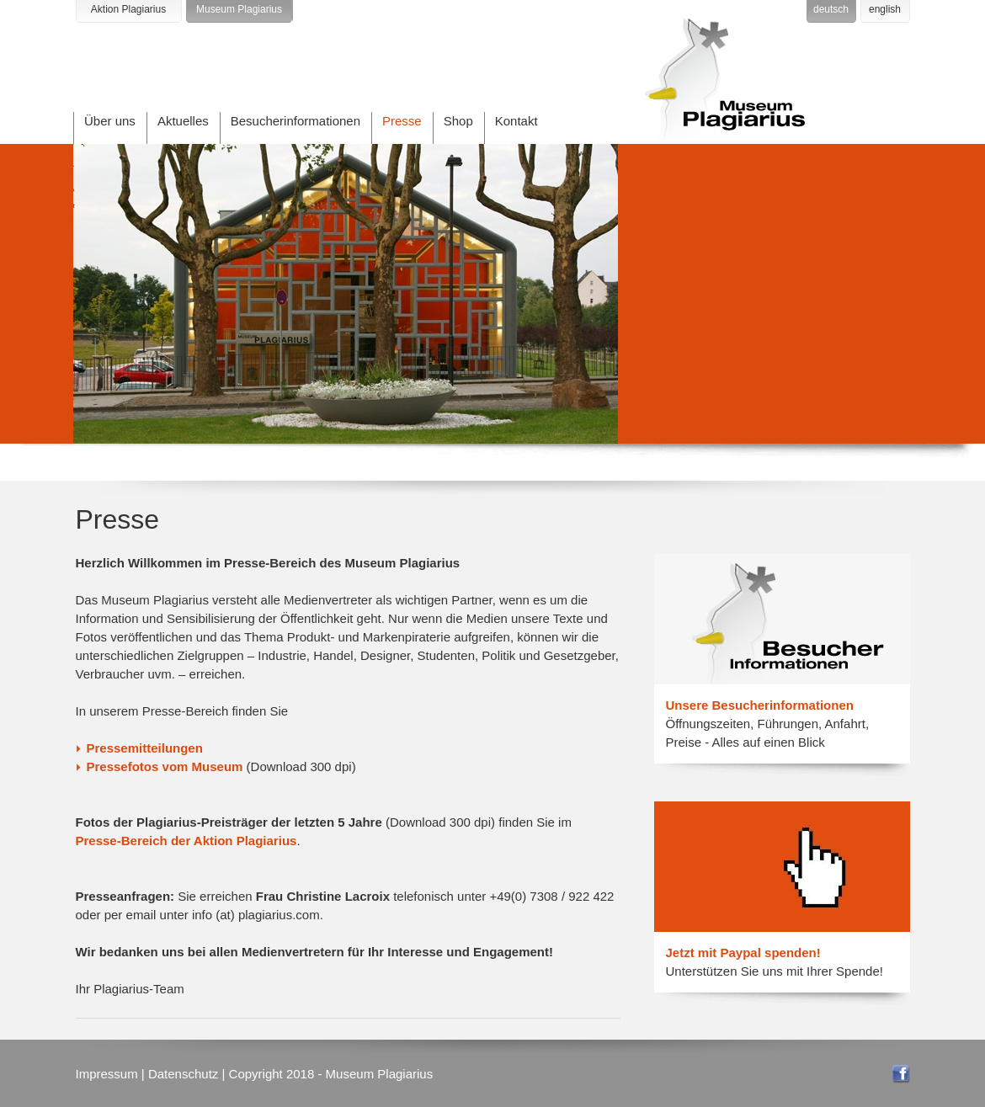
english (885, 9)
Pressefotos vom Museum (165, 766)
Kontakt (516, 121)
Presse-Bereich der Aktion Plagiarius (186, 840)
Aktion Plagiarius (128, 9)
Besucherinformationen (295, 121)
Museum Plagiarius (239, 9)
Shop (458, 121)
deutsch (831, 9)
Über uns (110, 121)
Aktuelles (183, 121)
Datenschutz (183, 1074)
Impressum (107, 1074)
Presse (402, 121)
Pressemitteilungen (145, 748)
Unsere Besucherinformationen (760, 705)
